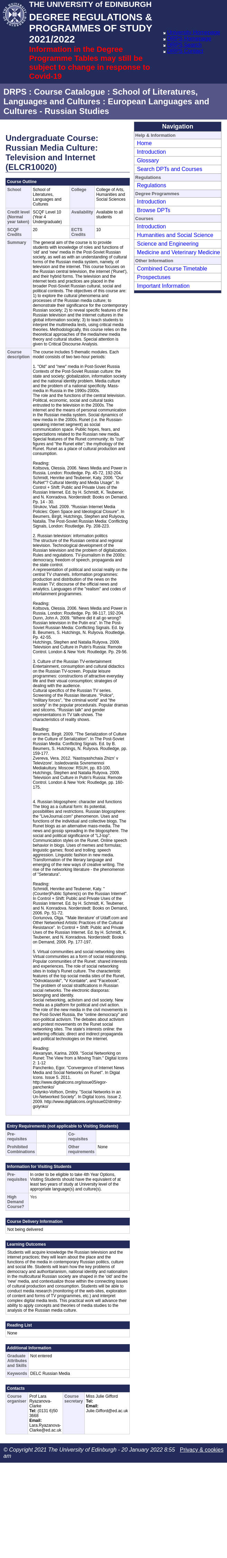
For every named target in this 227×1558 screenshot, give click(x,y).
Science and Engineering (168, 244)
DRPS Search (184, 45)
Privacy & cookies (202, 1450)
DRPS (15, 91)
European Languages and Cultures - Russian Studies (106, 106)
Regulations (151, 185)
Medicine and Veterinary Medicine (178, 252)
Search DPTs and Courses (169, 169)
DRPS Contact (185, 51)
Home (144, 143)
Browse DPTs (153, 210)
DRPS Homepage (189, 38)
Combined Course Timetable (172, 269)
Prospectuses (154, 277)
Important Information (163, 286)
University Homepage (193, 32)
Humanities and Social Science (175, 235)
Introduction (151, 152)
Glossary (148, 160)
